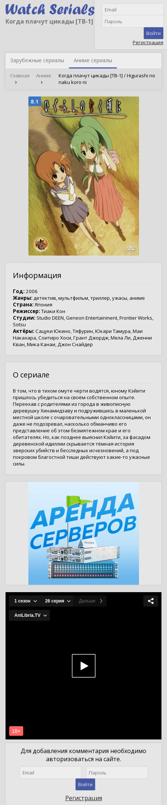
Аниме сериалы (93, 60)
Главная (19, 75)
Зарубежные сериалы (37, 60)
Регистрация (148, 42)
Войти (153, 33)
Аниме (43, 75)
